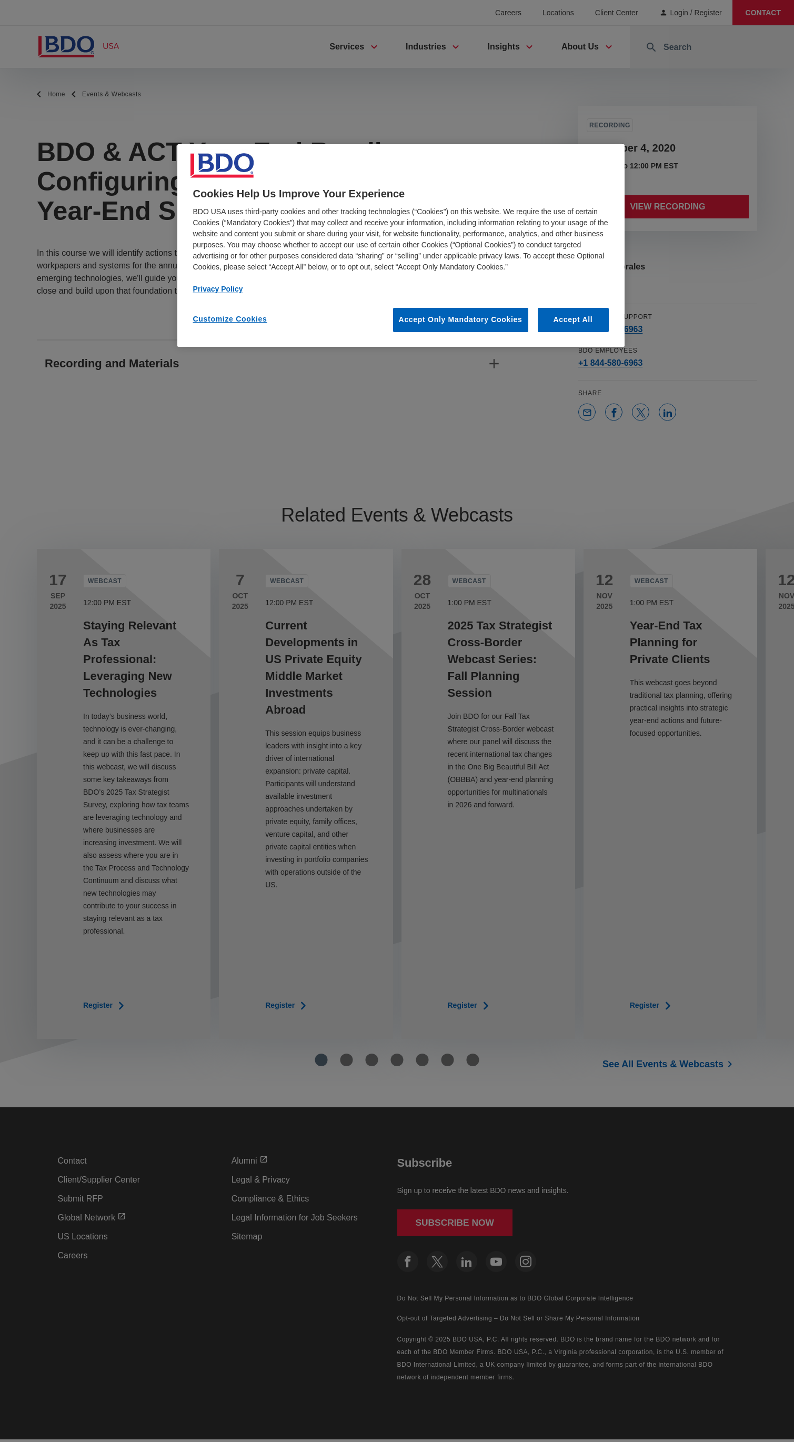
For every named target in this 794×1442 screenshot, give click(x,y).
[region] (401, 245)
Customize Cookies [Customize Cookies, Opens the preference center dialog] (230, 319)
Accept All (573, 319)
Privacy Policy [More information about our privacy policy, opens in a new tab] (218, 289)
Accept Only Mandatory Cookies (460, 319)
